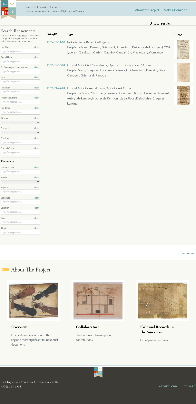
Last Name (20, 47)
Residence (20, 108)
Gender (20, 118)
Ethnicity (20, 138)
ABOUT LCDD (168, 386)
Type (20, 218)
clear (36, 47)
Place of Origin (20, 148)
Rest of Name (20, 57)
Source (20, 177)
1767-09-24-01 (55, 88)
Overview (19, 327)
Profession (20, 88)
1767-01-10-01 (55, 65)
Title (20, 77)
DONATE (189, 386)
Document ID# (20, 167)
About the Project (147, 10)
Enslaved (20, 128)
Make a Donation (175, 10)
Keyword (20, 187)
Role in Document (20, 98)
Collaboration (87, 327)
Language (20, 198)
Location (20, 208)
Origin (20, 228)
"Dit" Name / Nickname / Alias (20, 67)
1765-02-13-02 (55, 42)
